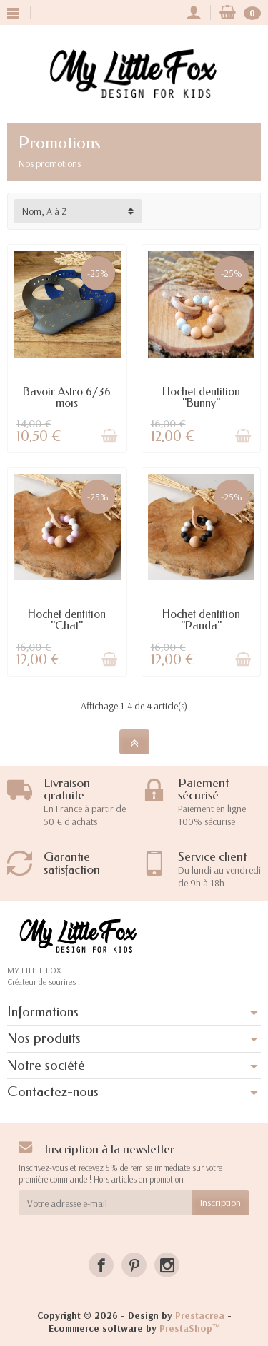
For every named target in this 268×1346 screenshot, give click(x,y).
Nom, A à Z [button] (44, 211)
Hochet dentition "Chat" (67, 619)
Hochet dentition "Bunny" (201, 397)
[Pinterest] (134, 1265)
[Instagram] (166, 1265)
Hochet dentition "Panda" (201, 619)
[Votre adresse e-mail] (105, 1202)
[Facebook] (101, 1265)
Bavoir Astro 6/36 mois (67, 397)
